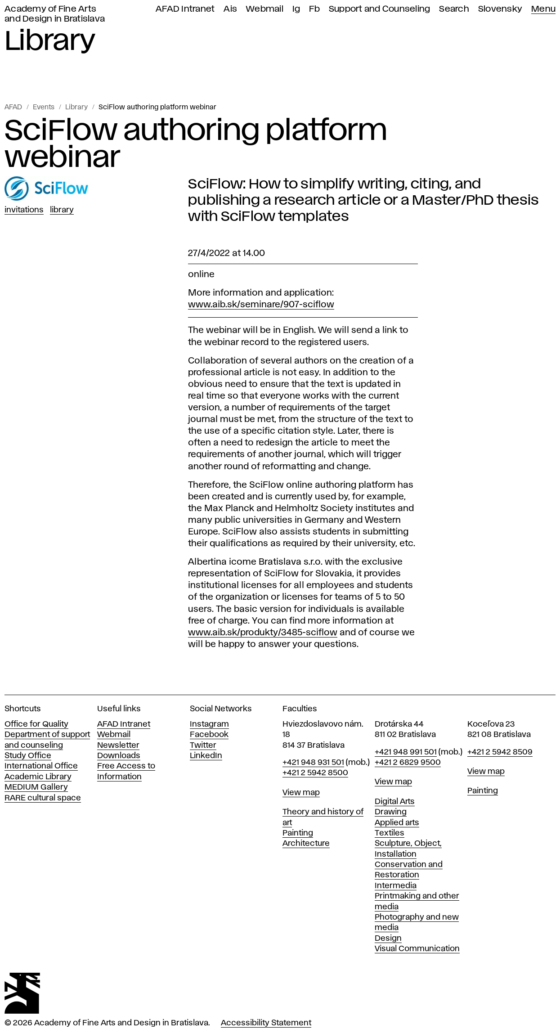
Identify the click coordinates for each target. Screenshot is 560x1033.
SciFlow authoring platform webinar (157, 107)
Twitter (203, 745)
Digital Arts (395, 801)
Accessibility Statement (266, 1023)
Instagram (209, 724)
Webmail (264, 9)
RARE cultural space (42, 798)
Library (76, 107)
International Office (41, 766)
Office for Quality (36, 724)
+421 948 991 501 (406, 752)
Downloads (118, 755)
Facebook (209, 734)
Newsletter (118, 745)
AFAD (13, 107)
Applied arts (397, 822)
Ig (296, 9)
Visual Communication (417, 948)
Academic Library (38, 777)
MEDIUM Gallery (36, 787)
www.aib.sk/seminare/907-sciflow (261, 305)
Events (43, 107)
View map (301, 792)
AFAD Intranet (185, 9)
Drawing (391, 812)
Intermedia (396, 885)
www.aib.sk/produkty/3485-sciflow (262, 633)
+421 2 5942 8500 (315, 773)
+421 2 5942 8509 (500, 752)
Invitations (24, 210)
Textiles (389, 833)
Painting (297, 833)
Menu (543, 9)
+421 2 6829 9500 (408, 762)
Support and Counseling (379, 9)
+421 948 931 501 (313, 762)
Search (454, 9)
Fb (314, 9)
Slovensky (500, 9)
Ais (230, 9)
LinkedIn (206, 755)
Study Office (27, 755)
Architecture (306, 843)
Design (388, 938)
